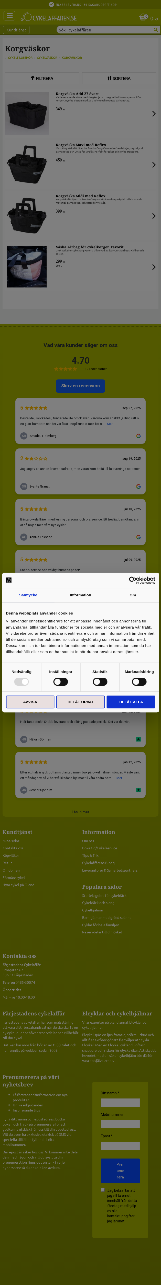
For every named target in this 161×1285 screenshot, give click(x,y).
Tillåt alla (131, 702)
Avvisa (30, 702)
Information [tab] (80, 595)
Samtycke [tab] (28, 595)
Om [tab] (133, 595)
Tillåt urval (80, 702)
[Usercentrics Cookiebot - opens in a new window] (132, 580)
